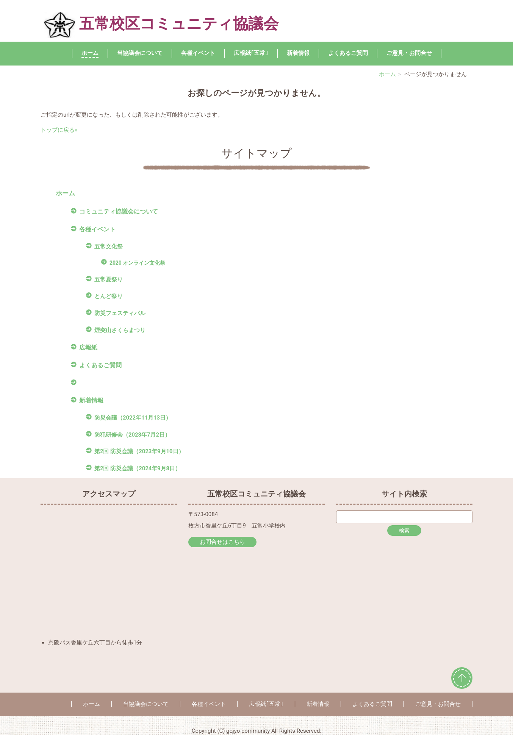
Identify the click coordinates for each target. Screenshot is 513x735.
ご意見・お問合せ (409, 53)
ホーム (90, 53)
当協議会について (140, 53)
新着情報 (298, 53)
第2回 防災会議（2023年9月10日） (139, 451)
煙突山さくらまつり (119, 330)
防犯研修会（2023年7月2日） (132, 434)
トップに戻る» (59, 129)
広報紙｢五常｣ (251, 53)
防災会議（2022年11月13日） (132, 417)
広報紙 (88, 347)
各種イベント (198, 53)
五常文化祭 (108, 246)
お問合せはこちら (222, 541)
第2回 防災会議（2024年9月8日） (137, 468)
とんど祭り (108, 296)
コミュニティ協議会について (118, 211)
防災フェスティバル (119, 313)
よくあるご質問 (348, 53)
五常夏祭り (108, 279)
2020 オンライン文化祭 (137, 263)
